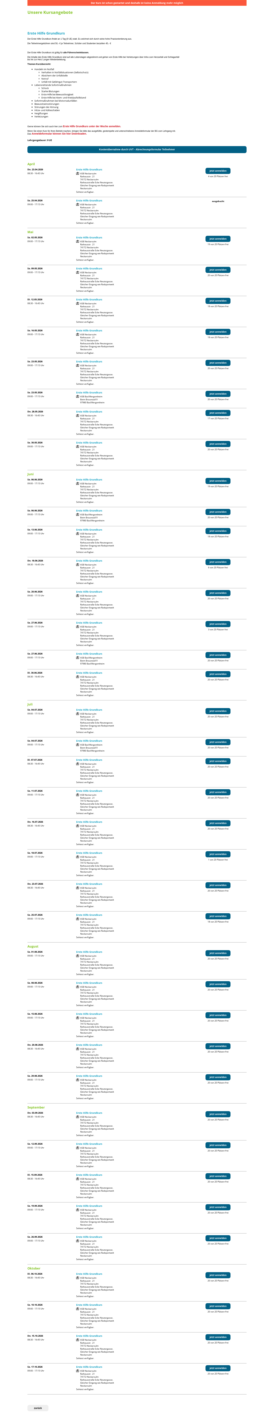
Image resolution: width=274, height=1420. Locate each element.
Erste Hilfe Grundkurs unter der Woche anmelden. (92, 126)
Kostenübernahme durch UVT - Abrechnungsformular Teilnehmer (137, 149)
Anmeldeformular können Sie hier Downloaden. (59, 133)
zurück (38, 1408)
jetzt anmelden (218, 170)
